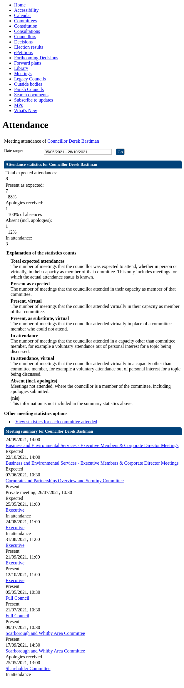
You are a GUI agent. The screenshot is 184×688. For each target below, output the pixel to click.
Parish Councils (29, 89)
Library (21, 68)
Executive (15, 509)
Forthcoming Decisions (36, 57)
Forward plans (27, 62)
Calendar (22, 15)
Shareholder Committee (28, 668)
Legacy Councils (30, 78)
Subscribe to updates (33, 99)
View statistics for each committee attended (56, 421)
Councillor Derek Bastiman (73, 141)
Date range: (13, 151)
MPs (18, 105)
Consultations (27, 31)
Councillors (25, 36)
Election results (28, 47)
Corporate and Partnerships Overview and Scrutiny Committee (65, 480)
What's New (25, 110)
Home (20, 4)
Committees (25, 20)
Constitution (25, 25)
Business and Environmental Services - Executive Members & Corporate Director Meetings (92, 445)
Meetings (23, 73)
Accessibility (26, 10)
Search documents (31, 94)
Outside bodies (28, 84)
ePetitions (23, 52)
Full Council (17, 598)
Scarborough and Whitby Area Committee (45, 633)
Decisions (23, 41)
